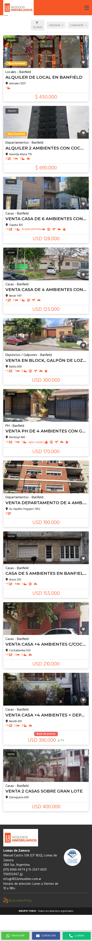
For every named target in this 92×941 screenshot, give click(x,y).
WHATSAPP (15, 936)
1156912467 (13, 874)
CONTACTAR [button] (46, 936)
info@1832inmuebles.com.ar (22, 879)
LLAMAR (76, 936)
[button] (86, 7)
